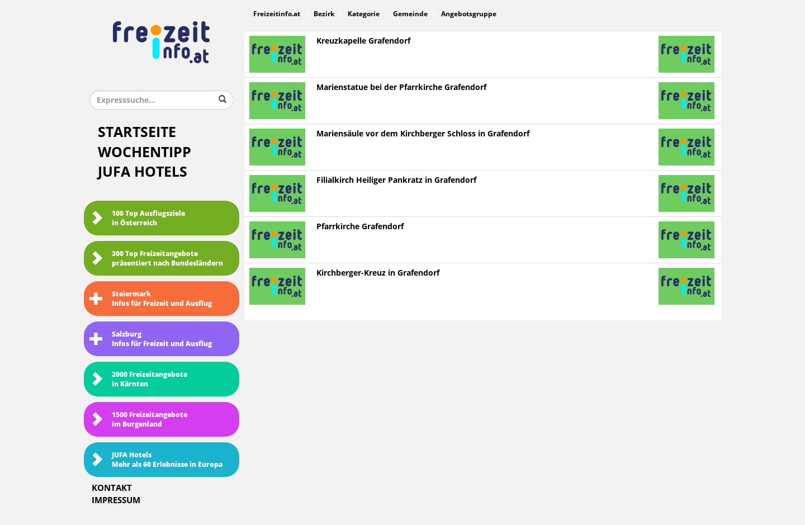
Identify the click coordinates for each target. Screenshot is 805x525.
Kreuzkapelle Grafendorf (363, 41)
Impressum (116, 500)
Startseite (137, 132)
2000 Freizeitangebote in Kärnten (138, 379)
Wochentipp (144, 152)
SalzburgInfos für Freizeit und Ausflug (150, 339)
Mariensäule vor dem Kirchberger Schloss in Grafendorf (422, 134)
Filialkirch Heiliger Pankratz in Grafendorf (396, 180)
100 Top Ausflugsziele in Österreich (137, 218)
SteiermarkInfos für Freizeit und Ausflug (150, 299)
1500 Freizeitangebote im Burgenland (138, 419)
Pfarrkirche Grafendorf (360, 226)
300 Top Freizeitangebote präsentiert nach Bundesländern (156, 258)
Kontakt (112, 488)
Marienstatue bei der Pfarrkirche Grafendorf (401, 87)
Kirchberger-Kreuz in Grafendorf (377, 273)
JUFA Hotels (142, 172)
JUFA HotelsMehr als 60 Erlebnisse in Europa (155, 460)
